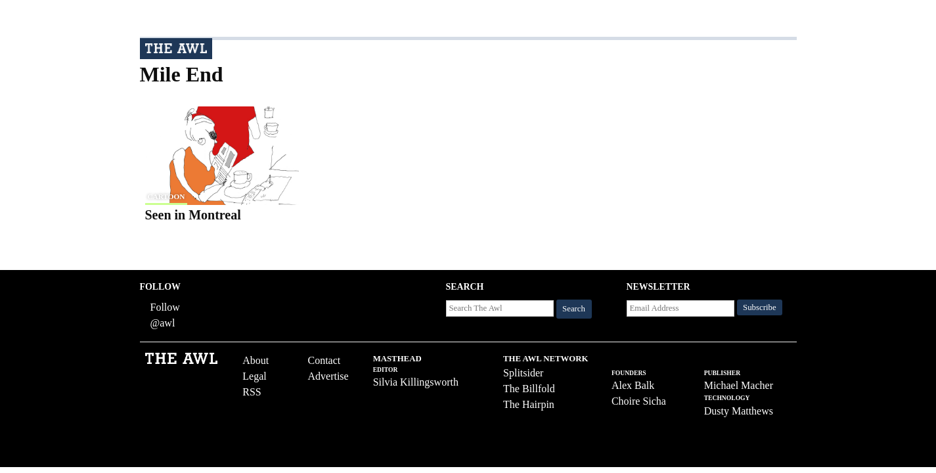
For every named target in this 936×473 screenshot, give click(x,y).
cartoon (166, 196)
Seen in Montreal (193, 215)
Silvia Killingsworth (415, 382)
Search (573, 308)
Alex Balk (633, 385)
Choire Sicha (639, 401)
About (255, 360)
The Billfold (529, 388)
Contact (323, 360)
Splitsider (523, 372)
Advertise (327, 376)
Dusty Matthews (738, 411)
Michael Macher (738, 385)
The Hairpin (528, 404)
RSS (251, 391)
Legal (254, 376)
